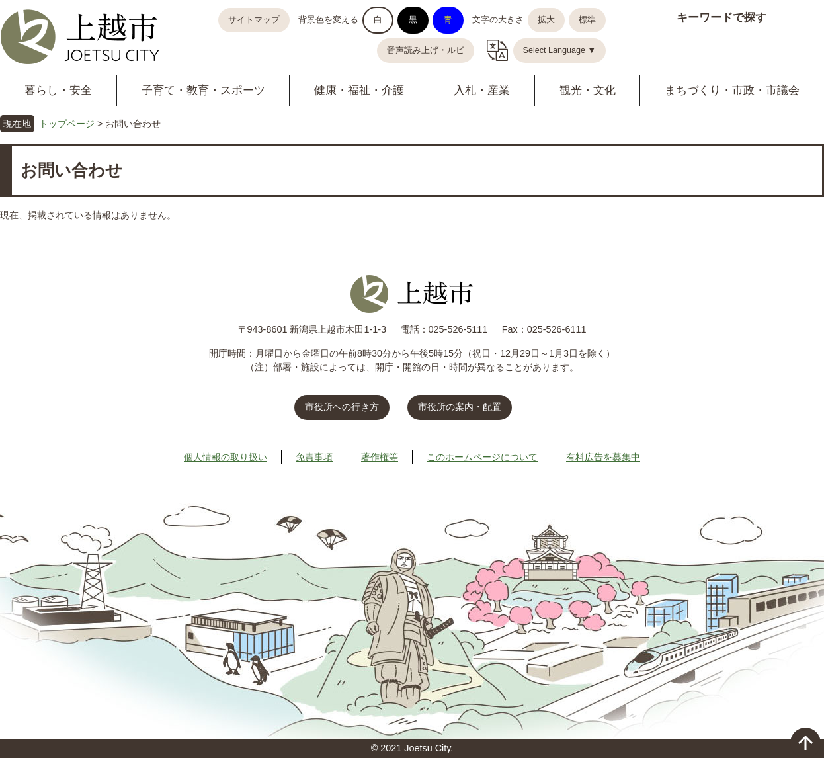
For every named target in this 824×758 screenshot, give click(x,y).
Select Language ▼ (560, 50)
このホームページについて (482, 457)
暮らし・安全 (58, 90)
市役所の (459, 406)
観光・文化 (587, 90)
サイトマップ (254, 19)
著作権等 (379, 457)
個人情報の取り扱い (225, 457)
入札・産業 (482, 90)
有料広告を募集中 (603, 457)
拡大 (546, 19)
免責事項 (314, 457)
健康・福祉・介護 (359, 90)
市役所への (342, 406)
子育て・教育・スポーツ (203, 90)
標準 (587, 19)
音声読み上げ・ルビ (425, 50)
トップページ (67, 123)
